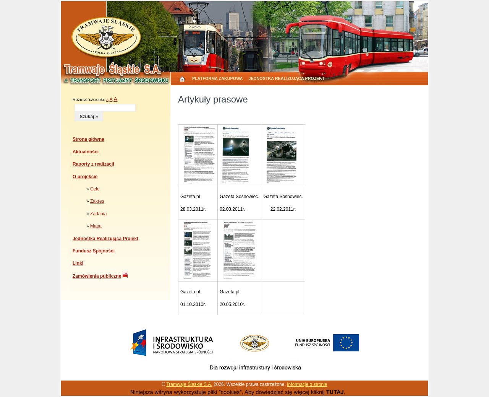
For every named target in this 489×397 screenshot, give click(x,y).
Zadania (98, 213)
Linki (78, 263)
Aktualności (86, 152)
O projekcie (85, 176)
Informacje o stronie (307, 384)
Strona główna (88, 139)
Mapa (96, 226)
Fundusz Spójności (94, 251)
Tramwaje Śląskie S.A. (189, 384)
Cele (95, 189)
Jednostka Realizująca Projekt (287, 78)
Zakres (97, 201)
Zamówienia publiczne (97, 276)
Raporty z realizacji (93, 164)
